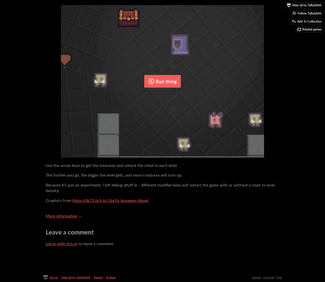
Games (256, 277)
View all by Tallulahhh (75, 277)
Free (279, 277)
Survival (268, 277)
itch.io (54, 277)
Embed (111, 277)
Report (98, 277)
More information (64, 215)
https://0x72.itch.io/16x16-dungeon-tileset (110, 200)
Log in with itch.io (61, 243)
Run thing (162, 81)
